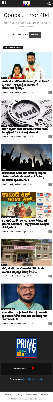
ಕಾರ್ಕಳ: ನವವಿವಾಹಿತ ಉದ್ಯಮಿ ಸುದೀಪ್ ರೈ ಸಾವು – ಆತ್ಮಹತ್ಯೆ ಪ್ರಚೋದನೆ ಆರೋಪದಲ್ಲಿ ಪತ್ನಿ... (25, 85)
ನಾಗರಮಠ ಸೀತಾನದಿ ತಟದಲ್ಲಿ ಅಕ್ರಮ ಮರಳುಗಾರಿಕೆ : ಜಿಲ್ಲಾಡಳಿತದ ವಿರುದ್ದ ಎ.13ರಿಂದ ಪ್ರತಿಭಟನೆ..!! (23, 177)
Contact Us (44, 395)
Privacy (19, 395)
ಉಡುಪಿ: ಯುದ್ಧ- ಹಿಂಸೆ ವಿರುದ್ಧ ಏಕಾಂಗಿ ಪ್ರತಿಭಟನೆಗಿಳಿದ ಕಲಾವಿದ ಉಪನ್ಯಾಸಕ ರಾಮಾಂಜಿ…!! (24, 316)
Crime (4, 78)
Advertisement (31, 395)
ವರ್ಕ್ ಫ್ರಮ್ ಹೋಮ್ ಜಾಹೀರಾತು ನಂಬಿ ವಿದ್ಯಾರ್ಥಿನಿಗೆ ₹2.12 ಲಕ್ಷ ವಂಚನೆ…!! (24, 131)
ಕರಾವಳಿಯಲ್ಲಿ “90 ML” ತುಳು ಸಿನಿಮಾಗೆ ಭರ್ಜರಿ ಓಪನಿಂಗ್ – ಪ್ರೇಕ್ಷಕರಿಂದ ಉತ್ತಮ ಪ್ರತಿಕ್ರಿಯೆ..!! (25, 224)
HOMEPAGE (35, 35)
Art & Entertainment (9, 217)
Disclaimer (9, 395)
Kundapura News (8, 309)
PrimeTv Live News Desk (11, 92)
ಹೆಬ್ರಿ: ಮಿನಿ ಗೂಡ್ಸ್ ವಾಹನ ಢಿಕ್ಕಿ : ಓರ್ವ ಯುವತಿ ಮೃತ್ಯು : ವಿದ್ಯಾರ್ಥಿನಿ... (23, 270)
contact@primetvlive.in (32, 379)
